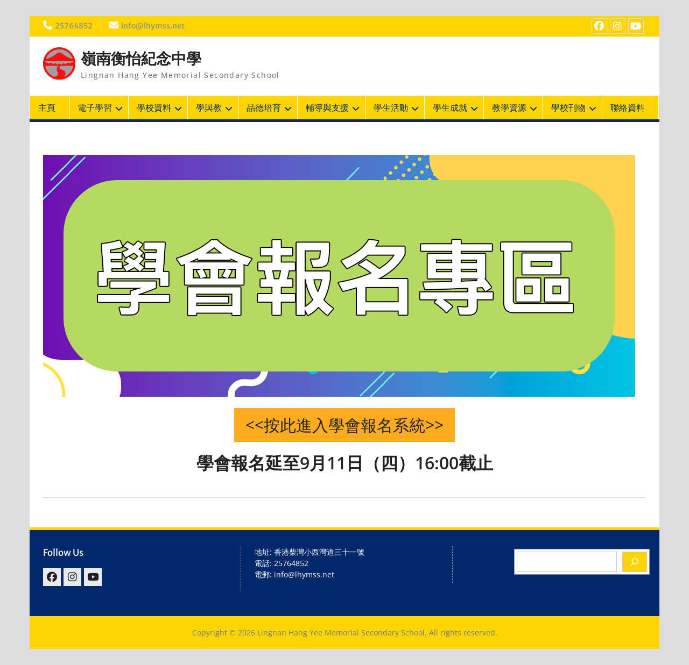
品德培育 (264, 107)
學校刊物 (568, 107)
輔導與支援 (327, 107)
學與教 (209, 107)
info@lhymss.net (153, 26)
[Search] (634, 562)
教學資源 (509, 107)
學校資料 (154, 107)
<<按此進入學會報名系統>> (344, 425)
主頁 (46, 107)
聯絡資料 (627, 107)
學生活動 (391, 107)
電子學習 (95, 107)
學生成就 (450, 107)
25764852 (74, 26)
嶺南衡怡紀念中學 (141, 58)
